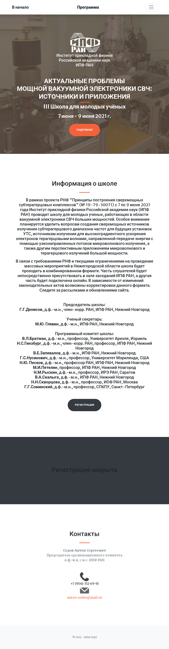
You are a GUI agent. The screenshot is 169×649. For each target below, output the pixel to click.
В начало (20, 7)
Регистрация (84, 405)
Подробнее (84, 129)
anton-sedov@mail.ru (84, 597)
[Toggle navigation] (151, 7)
